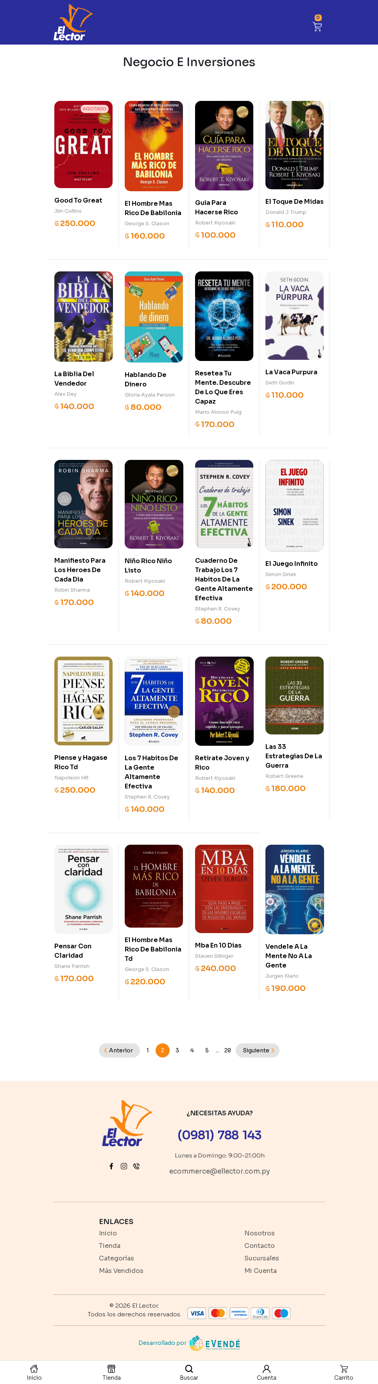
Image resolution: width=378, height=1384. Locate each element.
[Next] (257, 1050)
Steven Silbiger (214, 956)
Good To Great (78, 200)
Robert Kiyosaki (215, 222)
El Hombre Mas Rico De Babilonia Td (153, 949)
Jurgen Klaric (282, 976)
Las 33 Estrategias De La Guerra (293, 756)
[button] (317, 26)
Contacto (259, 1246)
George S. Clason (147, 223)
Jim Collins (68, 211)
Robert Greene (284, 776)
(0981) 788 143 (219, 1135)
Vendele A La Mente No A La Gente (288, 955)
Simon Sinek (280, 574)
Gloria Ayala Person (150, 394)
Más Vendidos (121, 1271)
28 (227, 1050)
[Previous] (119, 1050)
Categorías (116, 1258)
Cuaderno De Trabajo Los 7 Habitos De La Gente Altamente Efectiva (224, 579)
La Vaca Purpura (291, 372)
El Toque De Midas (294, 201)
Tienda (109, 1246)
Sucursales (261, 1258)
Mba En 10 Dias (218, 945)
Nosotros (259, 1233)
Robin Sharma (72, 590)
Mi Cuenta (260, 1271)
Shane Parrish (72, 966)
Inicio (108, 1233)
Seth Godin (279, 382)
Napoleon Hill (71, 777)
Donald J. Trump (285, 212)
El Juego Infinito (291, 564)
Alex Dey (65, 394)
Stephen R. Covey (217, 608)
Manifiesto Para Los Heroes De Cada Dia (80, 569)
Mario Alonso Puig (218, 412)
